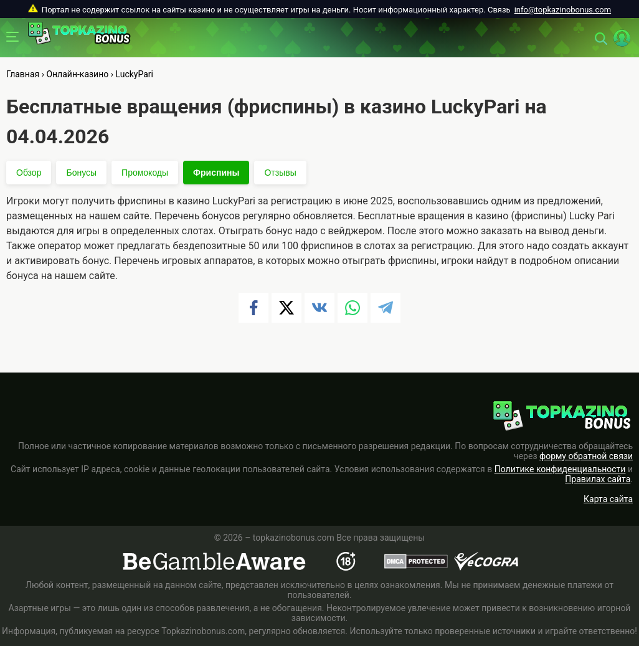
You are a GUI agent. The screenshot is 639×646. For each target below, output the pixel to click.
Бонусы (81, 173)
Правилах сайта (597, 479)
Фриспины (216, 173)
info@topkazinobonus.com (562, 9)
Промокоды (144, 173)
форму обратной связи (586, 456)
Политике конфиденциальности (560, 469)
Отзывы (280, 173)
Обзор (28, 173)
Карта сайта (608, 499)
